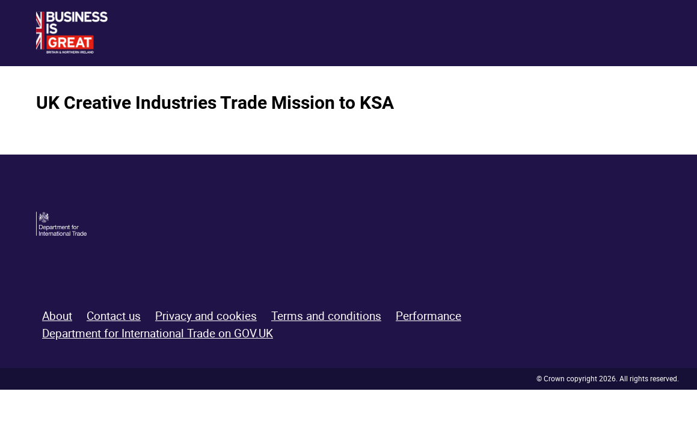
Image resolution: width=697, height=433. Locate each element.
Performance (428, 316)
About (57, 316)
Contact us (114, 316)
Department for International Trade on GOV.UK (157, 333)
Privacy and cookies (206, 316)
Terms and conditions (326, 316)
